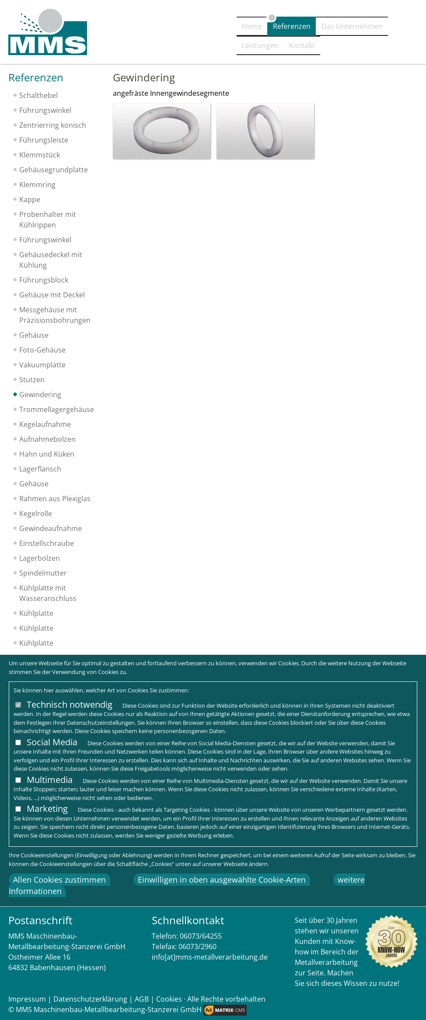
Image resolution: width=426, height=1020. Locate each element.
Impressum (27, 999)
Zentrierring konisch (52, 125)
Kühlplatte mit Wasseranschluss (48, 593)
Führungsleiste (43, 140)
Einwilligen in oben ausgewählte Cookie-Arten (222, 879)
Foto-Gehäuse (42, 350)
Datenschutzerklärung (90, 999)
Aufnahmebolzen (47, 439)
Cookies (169, 999)
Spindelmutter (43, 573)
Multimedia (50, 780)
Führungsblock (43, 280)
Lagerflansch (40, 469)
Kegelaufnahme (45, 424)
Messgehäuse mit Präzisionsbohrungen (55, 315)
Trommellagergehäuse (56, 409)
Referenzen (208, 47)
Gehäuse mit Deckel (52, 295)
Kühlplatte (36, 613)
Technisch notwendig (69, 704)
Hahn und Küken (46, 454)
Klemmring (37, 184)
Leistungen (348, 47)
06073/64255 (201, 936)
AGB (142, 999)
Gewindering (40, 394)
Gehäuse (34, 335)
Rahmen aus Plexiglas (55, 498)
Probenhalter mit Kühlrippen (47, 220)
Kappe (29, 199)
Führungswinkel (45, 110)
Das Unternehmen (278, 47)
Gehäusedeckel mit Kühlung (50, 260)
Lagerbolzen (39, 558)
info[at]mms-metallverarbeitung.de (210, 957)
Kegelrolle (35, 513)
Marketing (47, 808)
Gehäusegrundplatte (53, 170)
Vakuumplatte (42, 365)
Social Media (52, 742)
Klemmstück (39, 155)
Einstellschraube (46, 543)
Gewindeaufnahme (50, 528)
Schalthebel (38, 95)
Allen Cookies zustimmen (59, 879)
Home (160, 47)
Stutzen (32, 379)
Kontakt (399, 47)
